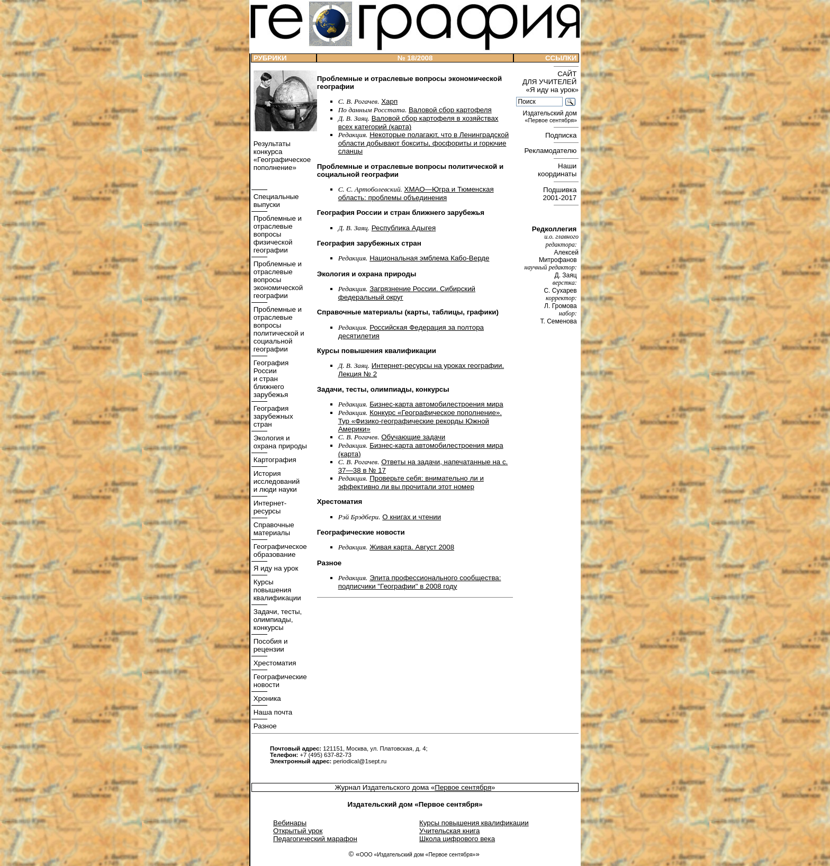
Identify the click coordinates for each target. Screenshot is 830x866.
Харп (389, 101)
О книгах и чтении (411, 517)
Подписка (562, 135)
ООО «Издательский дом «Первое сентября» (417, 855)
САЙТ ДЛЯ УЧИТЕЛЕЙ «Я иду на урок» (550, 82)
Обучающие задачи (413, 437)
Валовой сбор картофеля (450, 110)
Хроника (266, 698)
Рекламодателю (552, 151)
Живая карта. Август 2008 (411, 547)
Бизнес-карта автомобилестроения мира (436, 404)
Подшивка (561, 194)
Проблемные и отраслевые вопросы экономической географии (277, 280)
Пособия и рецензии (269, 645)
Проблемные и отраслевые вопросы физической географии (276, 234)
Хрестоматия (273, 663)
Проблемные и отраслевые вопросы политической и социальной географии (277, 329)
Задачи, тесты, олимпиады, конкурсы (276, 620)
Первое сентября (463, 787)
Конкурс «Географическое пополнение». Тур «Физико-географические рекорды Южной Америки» (420, 421)
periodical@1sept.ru (359, 761)
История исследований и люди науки (275, 481)
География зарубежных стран (272, 416)
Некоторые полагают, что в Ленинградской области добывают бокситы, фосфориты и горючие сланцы (423, 143)
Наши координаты (558, 170)
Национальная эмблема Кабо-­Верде (429, 258)
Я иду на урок (274, 568)
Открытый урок (297, 831)
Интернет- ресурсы (268, 507)
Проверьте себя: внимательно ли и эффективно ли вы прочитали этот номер (411, 482)
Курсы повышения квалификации (276, 590)
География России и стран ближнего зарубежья (269, 379)
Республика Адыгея (404, 228)
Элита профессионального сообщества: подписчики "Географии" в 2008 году (419, 582)
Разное (264, 726)
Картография (273, 460)
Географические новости (279, 681)
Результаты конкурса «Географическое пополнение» (281, 156)
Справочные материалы (272, 529)
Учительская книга (449, 831)
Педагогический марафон (315, 839)
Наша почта (271, 712)
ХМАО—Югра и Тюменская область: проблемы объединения (416, 193)
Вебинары (289, 823)
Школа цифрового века (457, 839)
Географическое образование (279, 550)
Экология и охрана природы (279, 442)
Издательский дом (551, 117)
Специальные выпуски (275, 201)
